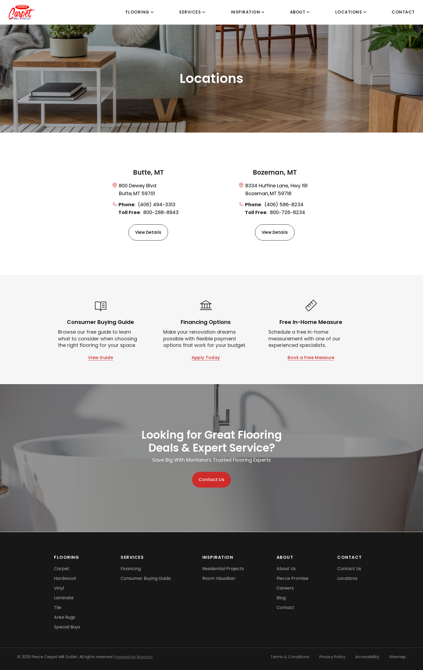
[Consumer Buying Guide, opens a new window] (146, 578)
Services (190, 12)
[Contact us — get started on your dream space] (211, 480)
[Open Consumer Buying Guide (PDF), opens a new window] (100, 357)
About (298, 12)
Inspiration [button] (245, 12)
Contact (403, 12)
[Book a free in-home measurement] (311, 357)
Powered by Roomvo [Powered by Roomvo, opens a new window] (133, 656)
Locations (348, 12)
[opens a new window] (148, 189)
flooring (137, 12)
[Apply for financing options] (206, 357)
